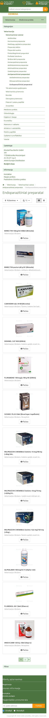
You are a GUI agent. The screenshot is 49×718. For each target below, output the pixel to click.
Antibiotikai (12, 38)
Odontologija (9, 113)
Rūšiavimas (11, 200)
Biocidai (9, 95)
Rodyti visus (9, 164)
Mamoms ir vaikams (11, 124)
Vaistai (6, 139)
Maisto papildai (10, 132)
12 (26, 200)
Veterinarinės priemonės (15, 92)
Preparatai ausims (14, 50)
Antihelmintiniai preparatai (19, 77)
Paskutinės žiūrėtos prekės (15, 179)
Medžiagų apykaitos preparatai (19, 44)
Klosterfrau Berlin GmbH (14, 150)
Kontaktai (7, 174)
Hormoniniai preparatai (16, 41)
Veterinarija (10, 20)
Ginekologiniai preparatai (17, 71)
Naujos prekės (9, 177)
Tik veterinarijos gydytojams (16, 88)
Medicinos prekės (26, 20)
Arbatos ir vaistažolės (12, 128)
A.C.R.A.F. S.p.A (10, 158)
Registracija (7, 684)
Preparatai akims (14, 47)
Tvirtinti (38, 706)
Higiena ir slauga (10, 117)
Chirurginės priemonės (14, 99)
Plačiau (24, 238)
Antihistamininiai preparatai (18, 65)
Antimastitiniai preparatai (17, 68)
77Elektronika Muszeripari (14, 155)
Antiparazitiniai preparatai (19, 74)
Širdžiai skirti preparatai (16, 59)
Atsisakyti (19, 711)
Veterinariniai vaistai (14, 35)
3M (5, 153)
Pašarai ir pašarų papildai (15, 102)
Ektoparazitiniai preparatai (20, 81)
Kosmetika (8, 121)
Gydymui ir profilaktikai (13, 135)
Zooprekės (10, 106)
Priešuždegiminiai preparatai (18, 53)
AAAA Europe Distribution (14, 161)
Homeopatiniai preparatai (17, 62)
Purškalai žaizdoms (15, 56)
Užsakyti (7, 711)
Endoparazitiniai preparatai (21, 84)
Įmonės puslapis (9, 696)
